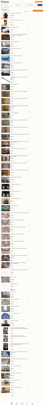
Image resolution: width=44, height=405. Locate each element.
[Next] (20, 395)
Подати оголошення (39, 1)
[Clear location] (36, 5)
